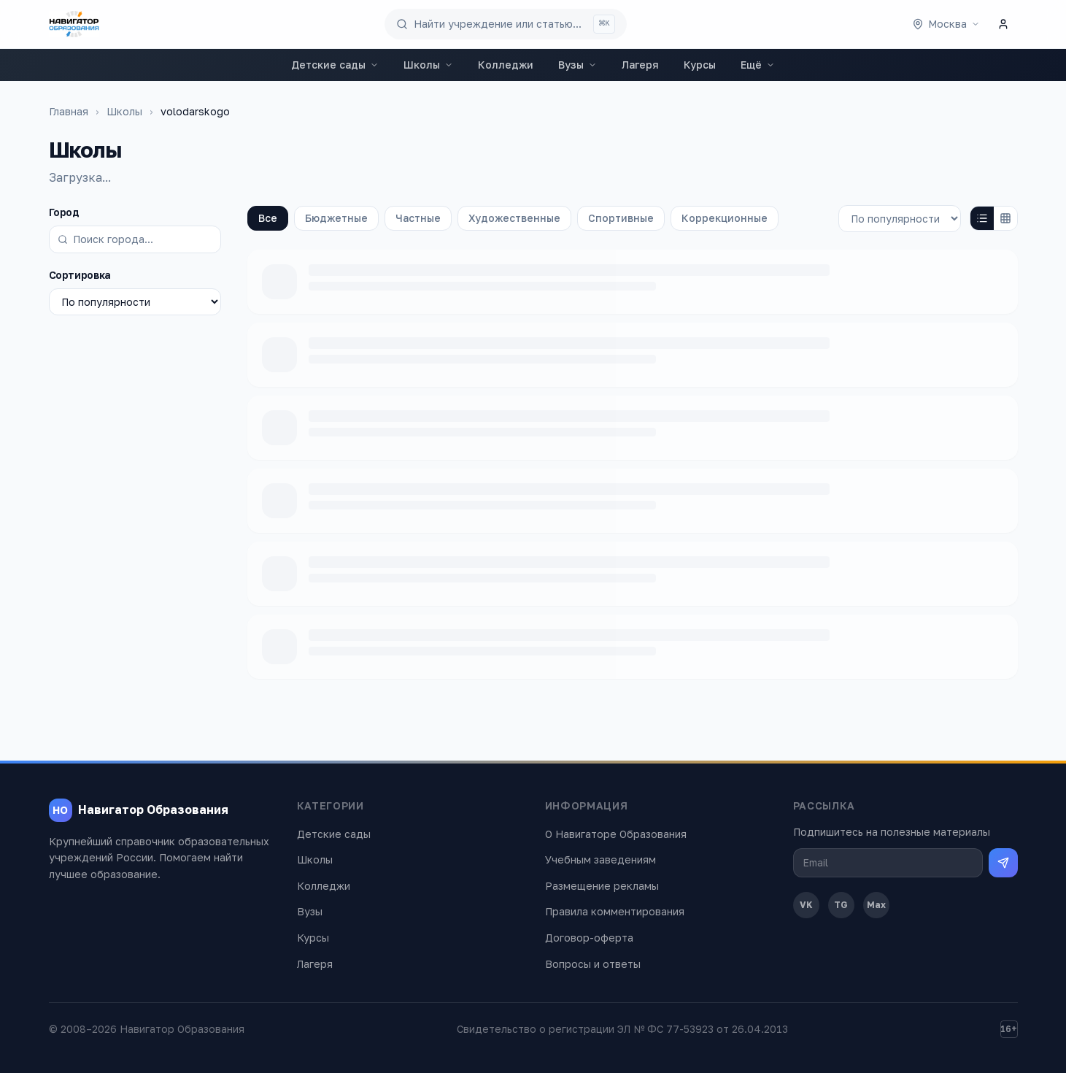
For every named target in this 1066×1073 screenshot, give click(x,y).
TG (841, 904)
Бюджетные (336, 218)
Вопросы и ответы (593, 964)
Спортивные (621, 218)
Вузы (577, 64)
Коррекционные (724, 218)
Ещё (758, 64)
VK (806, 904)
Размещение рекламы (602, 886)
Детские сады (335, 64)
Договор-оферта (589, 937)
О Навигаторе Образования (616, 834)
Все (267, 218)
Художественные (514, 218)
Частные (418, 218)
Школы (428, 64)
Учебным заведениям (600, 859)
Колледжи (505, 64)
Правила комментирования (614, 911)
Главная (68, 111)
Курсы (700, 64)
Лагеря (640, 64)
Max (876, 904)
